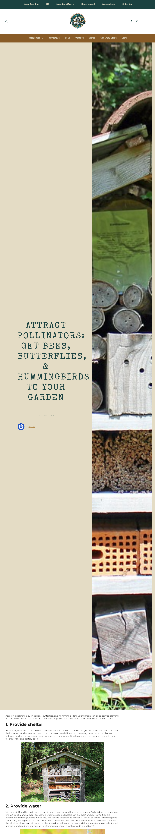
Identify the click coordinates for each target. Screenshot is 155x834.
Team (67, 38)
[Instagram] (137, 21)
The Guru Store (109, 38)
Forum (92, 38)
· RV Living (126, 4)
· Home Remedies (64, 4)
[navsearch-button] (6, 22)
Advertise (54, 38)
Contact (79, 38)
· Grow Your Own (31, 4)
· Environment (87, 4)
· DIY (46, 4)
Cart (124, 38)
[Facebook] (131, 21)
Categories (36, 38)
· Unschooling (108, 4)
